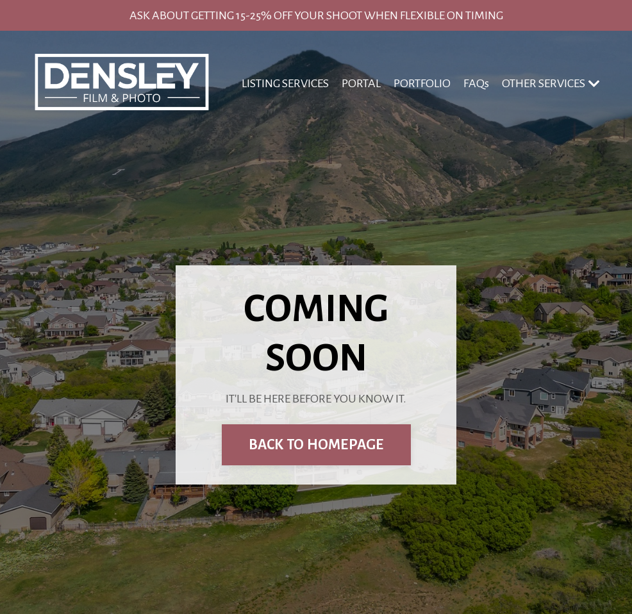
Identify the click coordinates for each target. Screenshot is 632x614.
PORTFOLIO (422, 83)
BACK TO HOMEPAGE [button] (316, 444)
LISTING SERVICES (285, 83)
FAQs (476, 83)
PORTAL (361, 83)
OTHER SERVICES (551, 83)
